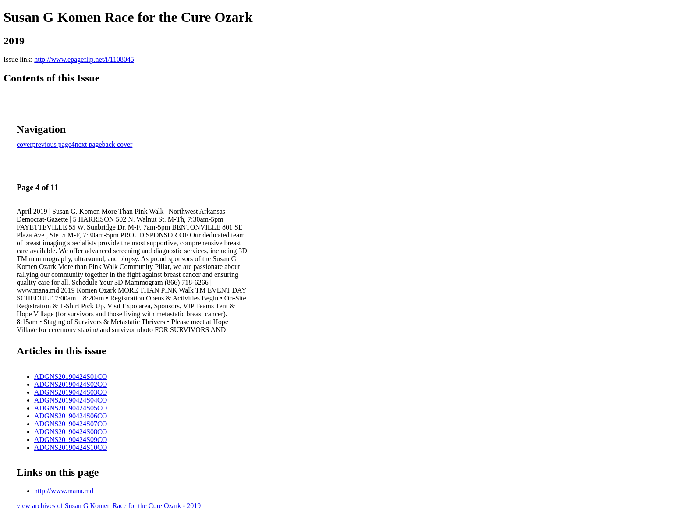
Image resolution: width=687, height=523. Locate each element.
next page (88, 144)
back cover (117, 144)
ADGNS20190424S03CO (70, 392)
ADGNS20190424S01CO (70, 376)
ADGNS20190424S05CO (70, 408)
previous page (51, 144)
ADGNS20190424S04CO (70, 400)
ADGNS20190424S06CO (70, 416)
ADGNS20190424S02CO (70, 384)
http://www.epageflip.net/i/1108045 (84, 59)
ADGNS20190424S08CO (70, 431)
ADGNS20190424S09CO (70, 439)
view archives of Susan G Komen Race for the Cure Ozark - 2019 (109, 505)
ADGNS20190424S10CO (70, 447)
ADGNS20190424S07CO (70, 424)
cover (24, 144)
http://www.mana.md (63, 491)
